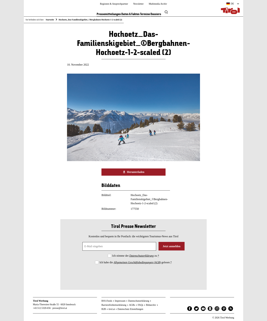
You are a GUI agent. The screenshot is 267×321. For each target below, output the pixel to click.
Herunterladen (133, 171)
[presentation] (133, 274)
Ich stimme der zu (135, 255)
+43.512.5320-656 (42, 308)
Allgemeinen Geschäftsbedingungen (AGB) (137, 262)
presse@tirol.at (59, 308)
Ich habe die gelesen (136, 262)
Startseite (50, 19)
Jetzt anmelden (171, 246)
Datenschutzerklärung (141, 255)
